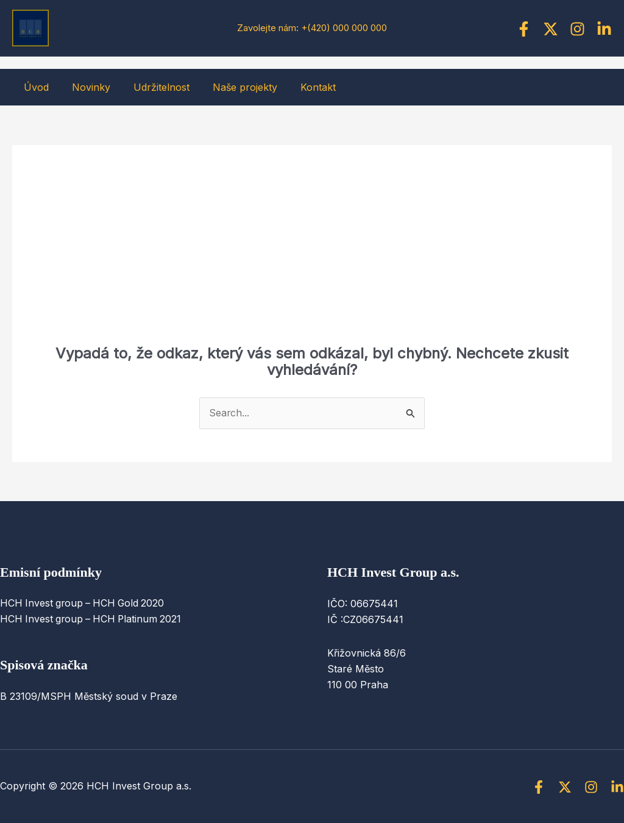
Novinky (85, 87)
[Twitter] (550, 29)
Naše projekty (232, 87)
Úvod (34, 87)
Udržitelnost (152, 87)
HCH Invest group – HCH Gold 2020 (84, 603)
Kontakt (301, 87)
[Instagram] (577, 29)
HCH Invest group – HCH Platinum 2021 (93, 619)
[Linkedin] (604, 29)
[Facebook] (523, 29)
